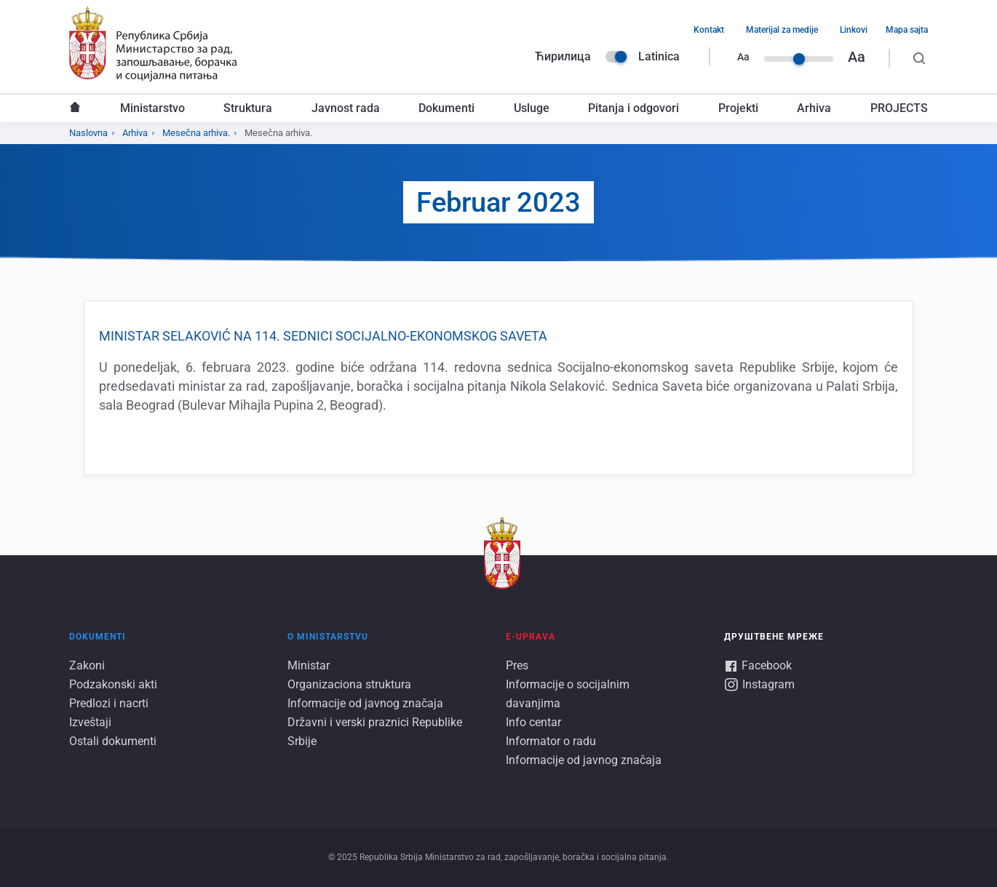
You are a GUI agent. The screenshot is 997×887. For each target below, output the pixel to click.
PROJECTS (899, 108)
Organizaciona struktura (349, 684)
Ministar (308, 665)
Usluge (531, 108)
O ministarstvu (327, 637)
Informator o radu (551, 741)
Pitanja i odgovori (633, 108)
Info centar (533, 722)
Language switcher (616, 57)
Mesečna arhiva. (196, 132)
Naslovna (75, 108)
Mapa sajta (907, 30)
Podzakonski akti (113, 684)
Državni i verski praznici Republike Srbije (374, 731)
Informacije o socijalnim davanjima (567, 693)
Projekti (738, 108)
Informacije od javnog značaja (365, 703)
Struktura (247, 108)
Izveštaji (90, 722)
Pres (517, 665)
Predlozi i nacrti (108, 703)
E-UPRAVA (530, 637)
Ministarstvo (152, 108)
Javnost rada (345, 108)
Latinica (659, 56)
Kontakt (709, 30)
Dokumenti (446, 108)
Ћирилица (563, 56)
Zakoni (87, 665)
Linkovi (853, 30)
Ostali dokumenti (112, 741)
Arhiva (814, 108)
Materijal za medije (782, 30)
